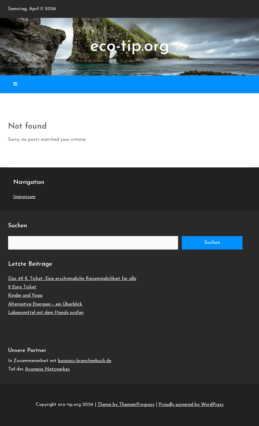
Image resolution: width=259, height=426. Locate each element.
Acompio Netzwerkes (47, 369)
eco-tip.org (129, 46)
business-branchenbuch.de (84, 360)
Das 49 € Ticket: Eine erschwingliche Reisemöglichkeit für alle (72, 278)
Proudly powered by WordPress (191, 404)
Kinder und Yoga (25, 295)
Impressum (24, 196)
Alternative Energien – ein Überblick (45, 304)
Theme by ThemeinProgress (125, 404)
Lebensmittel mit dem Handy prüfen (46, 312)
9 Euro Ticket (22, 287)
